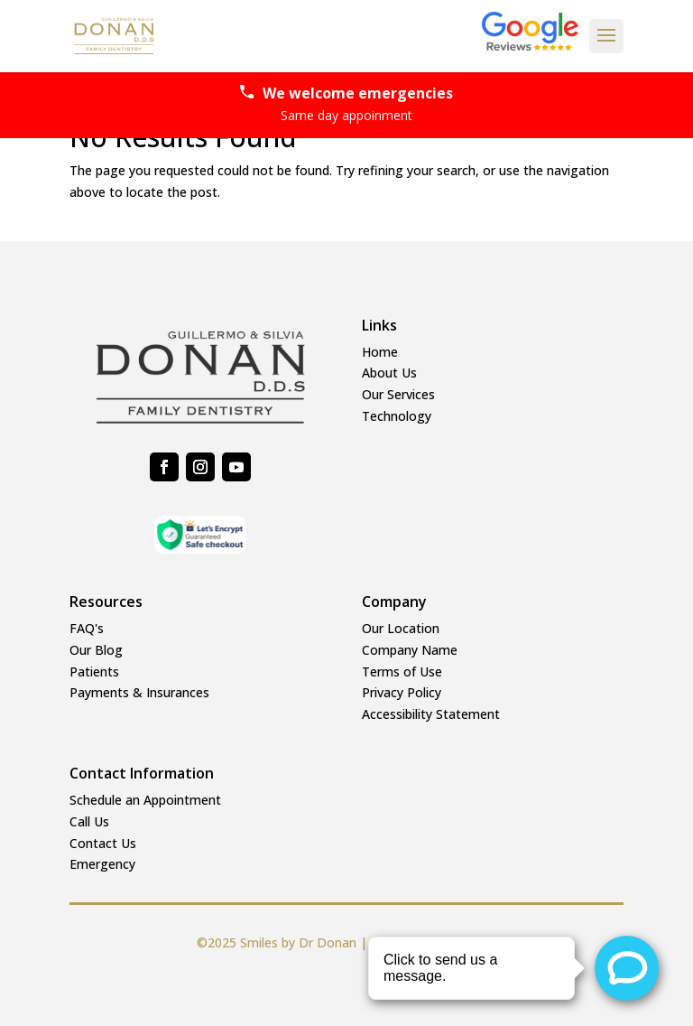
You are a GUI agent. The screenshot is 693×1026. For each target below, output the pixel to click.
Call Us (89, 821)
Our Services (398, 394)
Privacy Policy (401, 692)
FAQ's (86, 628)
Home (380, 351)
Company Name (409, 649)
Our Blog (96, 649)
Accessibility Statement (431, 714)
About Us (389, 372)
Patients (94, 671)
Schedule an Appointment (145, 799)
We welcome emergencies (346, 104)
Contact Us (102, 843)
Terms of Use (402, 671)
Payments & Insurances (139, 692)
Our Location (400, 628)
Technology (396, 415)
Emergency (102, 863)
